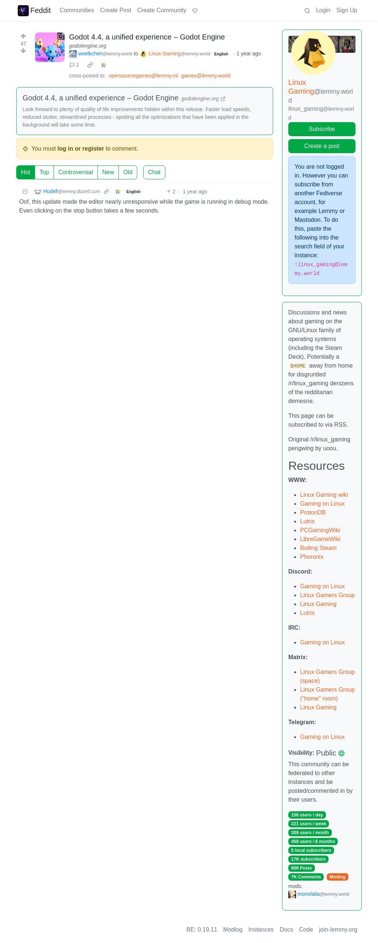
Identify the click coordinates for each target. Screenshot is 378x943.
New (108, 172)
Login (323, 10)
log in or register (81, 148)
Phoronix (311, 557)
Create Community (161, 10)
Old (128, 172)
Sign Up (346, 10)
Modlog (338, 877)
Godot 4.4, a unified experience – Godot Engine (147, 37)
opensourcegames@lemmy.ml (143, 76)
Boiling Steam (318, 548)
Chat (154, 172)
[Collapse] (25, 191)
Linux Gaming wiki (324, 495)
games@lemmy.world (206, 76)
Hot (25, 172)
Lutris (307, 521)
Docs (286, 929)
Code (306, 929)
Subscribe (322, 129)
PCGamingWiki (320, 530)
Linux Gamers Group (327, 595)
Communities (77, 10)
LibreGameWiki (320, 539)
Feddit (34, 10)
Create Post (115, 10)
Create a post (322, 146)
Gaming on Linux (322, 503)
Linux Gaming (318, 604)
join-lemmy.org (338, 929)
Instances (261, 929)
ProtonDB (313, 512)
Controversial (75, 172)
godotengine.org (87, 46)
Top (44, 172)
